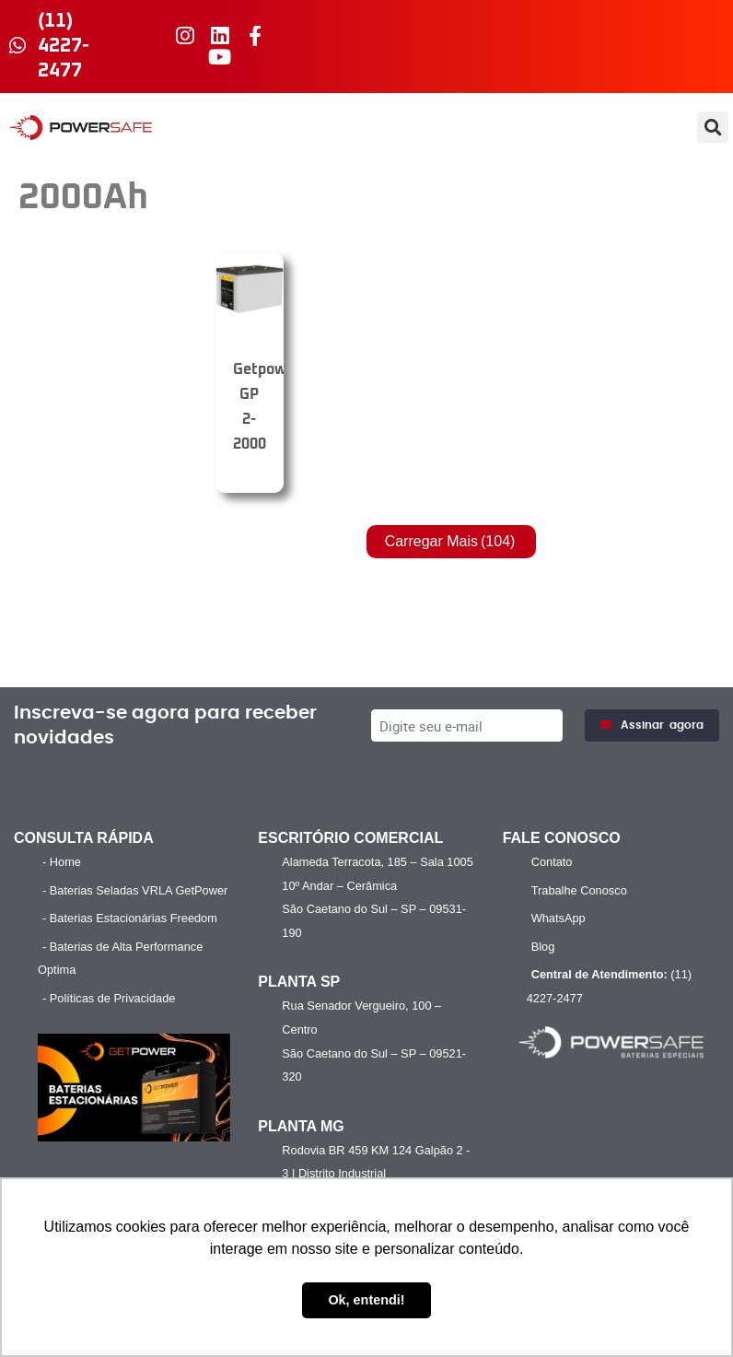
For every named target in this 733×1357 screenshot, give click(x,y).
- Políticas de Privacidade (108, 998)
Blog (543, 946)
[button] (712, 127)
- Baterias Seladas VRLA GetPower (134, 890)
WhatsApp (558, 918)
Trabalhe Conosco (579, 890)
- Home (61, 862)
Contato (552, 862)
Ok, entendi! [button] (366, 1300)
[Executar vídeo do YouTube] (134, 1088)
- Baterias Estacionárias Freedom (129, 918)
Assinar (652, 725)
